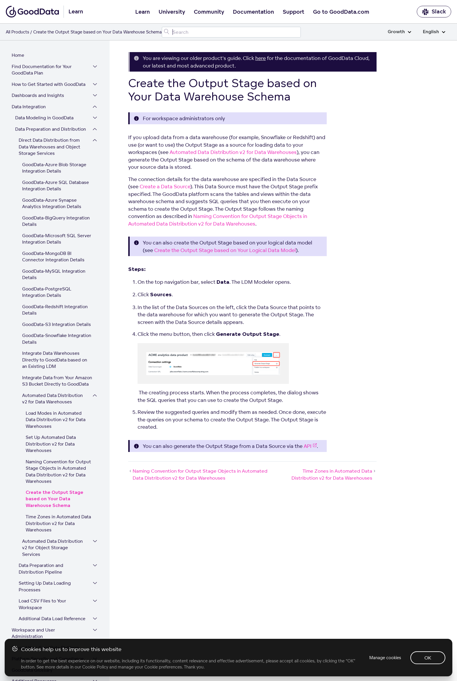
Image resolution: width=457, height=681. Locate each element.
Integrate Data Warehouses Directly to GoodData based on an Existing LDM (54, 323)
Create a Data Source (165, 186)
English (434, 31)
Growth (399, 31)
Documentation (253, 12)
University (172, 12)
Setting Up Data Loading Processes (45, 550)
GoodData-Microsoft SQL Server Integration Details (56, 203)
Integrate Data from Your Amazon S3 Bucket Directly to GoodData (57, 345)
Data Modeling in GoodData (44, 81)
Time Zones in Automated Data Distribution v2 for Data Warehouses (58, 487)
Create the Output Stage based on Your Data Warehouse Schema (54, 463)
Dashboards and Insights (38, 59)
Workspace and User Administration (33, 597)
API (310, 446)
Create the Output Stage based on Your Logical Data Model (225, 250)
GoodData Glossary (32, 634)
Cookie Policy (95, 666)
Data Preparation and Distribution (50, 93)
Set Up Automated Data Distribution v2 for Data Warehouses (51, 407)
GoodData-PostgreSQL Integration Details (46, 256)
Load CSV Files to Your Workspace (42, 568)
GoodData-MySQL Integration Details (53, 238)
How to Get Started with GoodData (48, 48)
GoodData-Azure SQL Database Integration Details (55, 149)
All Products (17, 31)
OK (427, 658)
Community (209, 12)
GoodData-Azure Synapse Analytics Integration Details (51, 167)
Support (293, 12)
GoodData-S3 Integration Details (56, 288)
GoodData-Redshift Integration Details (55, 274)
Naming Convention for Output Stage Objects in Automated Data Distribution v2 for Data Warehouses (58, 435)
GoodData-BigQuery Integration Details (56, 185)
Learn (142, 12)
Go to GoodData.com (341, 12)
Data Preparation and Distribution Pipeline (41, 532)
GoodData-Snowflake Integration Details (56, 303)
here (260, 58)
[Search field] (231, 32)
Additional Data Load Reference (52, 582)
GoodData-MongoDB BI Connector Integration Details (53, 220)
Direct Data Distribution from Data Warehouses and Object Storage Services (49, 110)
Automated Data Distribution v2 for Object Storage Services (52, 511)
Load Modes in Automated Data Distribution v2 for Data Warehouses (55, 383)
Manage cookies (385, 657)
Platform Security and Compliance (48, 622)
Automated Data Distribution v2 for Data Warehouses (52, 363)
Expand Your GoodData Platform (45, 611)
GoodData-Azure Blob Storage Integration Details (54, 132)
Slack (434, 11)
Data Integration (29, 70)
